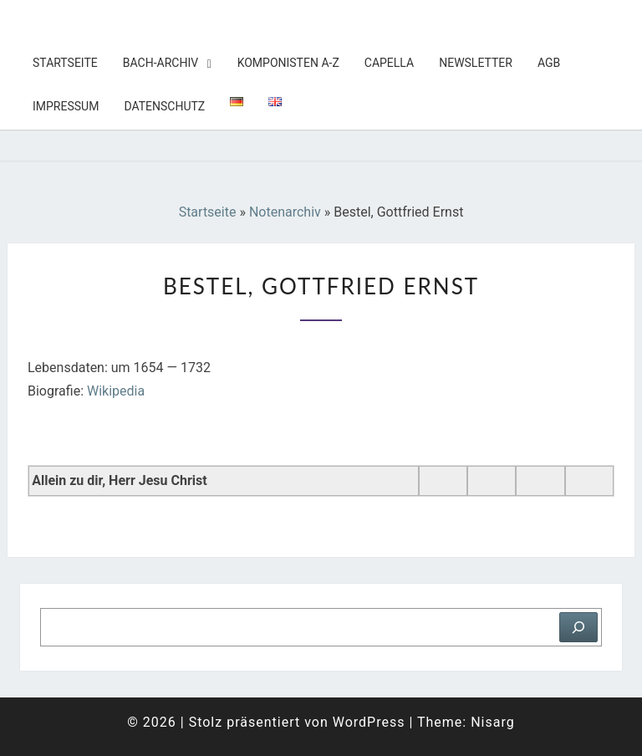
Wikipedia (116, 391)
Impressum (66, 106)
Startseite (65, 62)
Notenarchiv (285, 212)
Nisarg (493, 722)
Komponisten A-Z (288, 62)
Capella (389, 62)
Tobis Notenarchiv (116, 21)
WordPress (369, 722)
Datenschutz (164, 106)
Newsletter (475, 62)
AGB (549, 62)
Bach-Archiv (160, 62)
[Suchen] (578, 627)
